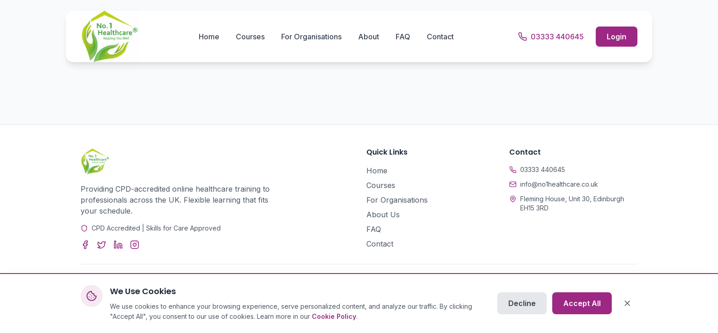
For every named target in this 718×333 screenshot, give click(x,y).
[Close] (627, 304)
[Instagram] (134, 244)
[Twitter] (101, 244)
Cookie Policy (334, 317)
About (368, 36)
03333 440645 (542, 169)
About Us (383, 214)
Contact (440, 36)
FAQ (403, 36)
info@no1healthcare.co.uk (559, 184)
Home (209, 36)
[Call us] (550, 37)
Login (616, 36)
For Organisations (311, 36)
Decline (522, 303)
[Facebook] (85, 244)
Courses (250, 36)
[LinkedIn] (118, 244)
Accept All (582, 303)
